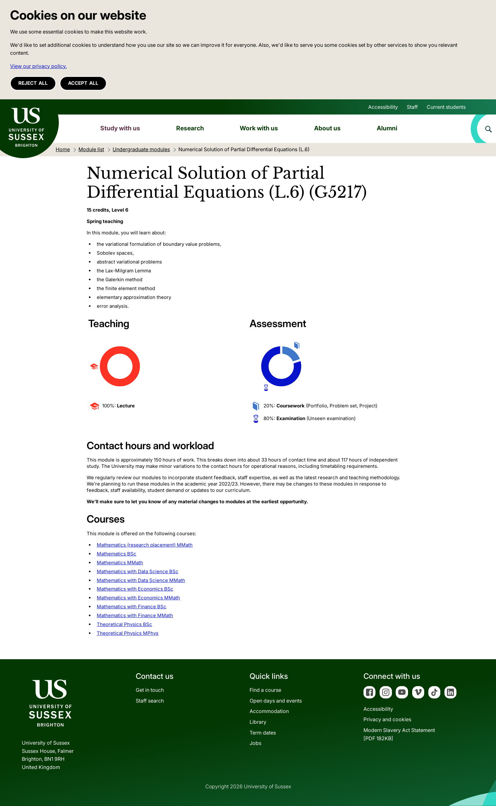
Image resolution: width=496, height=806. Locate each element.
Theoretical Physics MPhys (127, 633)
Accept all (83, 83)
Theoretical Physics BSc (124, 624)
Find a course (265, 690)
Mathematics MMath (120, 563)
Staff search (150, 701)
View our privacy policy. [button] (38, 66)
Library (258, 722)
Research (190, 128)
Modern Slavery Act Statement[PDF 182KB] (399, 734)
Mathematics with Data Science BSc (137, 571)
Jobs (255, 743)
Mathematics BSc (116, 554)
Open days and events (276, 701)
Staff (412, 107)
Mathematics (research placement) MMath (145, 545)
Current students (446, 107)
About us (327, 128)
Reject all (33, 83)
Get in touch (150, 690)
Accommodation (269, 711)
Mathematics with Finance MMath (135, 615)
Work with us (259, 128)
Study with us (120, 128)
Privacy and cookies (387, 719)
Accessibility (383, 107)
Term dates (263, 732)
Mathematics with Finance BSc (131, 607)
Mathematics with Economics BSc (135, 589)
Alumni (387, 128)
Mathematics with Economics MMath (138, 598)
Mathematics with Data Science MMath (141, 580)
